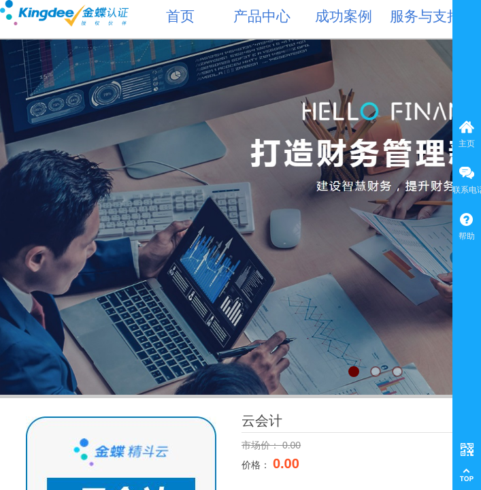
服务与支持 (425, 16)
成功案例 (343, 16)
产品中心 (262, 16)
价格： (257, 464)
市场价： (262, 445)
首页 (180, 16)
